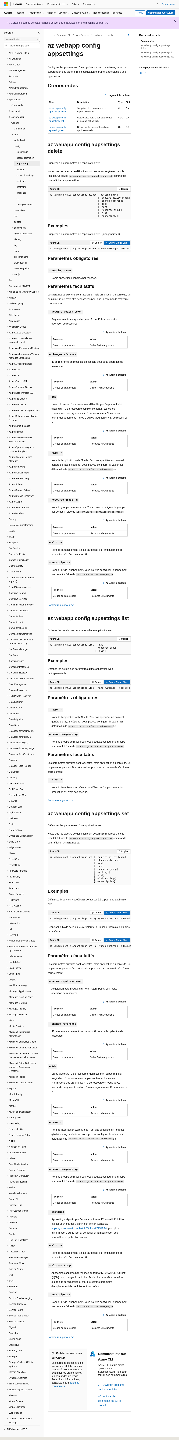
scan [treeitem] (16, 242)
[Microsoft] (6, 4)
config (110, 35)
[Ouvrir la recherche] (157, 4)
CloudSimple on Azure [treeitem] (20, 578)
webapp (98, 35)
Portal (140, 12)
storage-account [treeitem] (24, 195)
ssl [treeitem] (18, 190)
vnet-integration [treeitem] (21, 259)
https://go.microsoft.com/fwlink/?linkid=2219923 (78, 1228)
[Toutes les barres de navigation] (50, 35)
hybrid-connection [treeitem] (23, 224)
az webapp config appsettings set (157, 56)
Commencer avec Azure (160, 12)
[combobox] (22, 39)
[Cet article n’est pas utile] (145, 73)
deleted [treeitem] (17, 213)
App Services (82, 35)
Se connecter (168, 4)
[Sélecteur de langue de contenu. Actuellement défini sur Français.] (11, 1434)
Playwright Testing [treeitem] (18, 1173)
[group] (89, 248)
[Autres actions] (128, 35)
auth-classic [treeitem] (20, 131)
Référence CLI (64, 35)
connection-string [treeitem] (25, 166)
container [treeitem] (21, 172)
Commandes (147, 41)
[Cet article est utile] (141, 73)
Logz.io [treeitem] (12, 971)
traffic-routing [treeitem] (20, 254)
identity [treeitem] (17, 230)
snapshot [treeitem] (21, 184)
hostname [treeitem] (21, 178)
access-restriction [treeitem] (25, 149)
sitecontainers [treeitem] (21, 248)
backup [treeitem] (20, 160)
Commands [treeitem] (17, 96)
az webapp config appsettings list (157, 52)
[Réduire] (39, 33)
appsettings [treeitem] (23, 155)
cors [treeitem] (16, 207)
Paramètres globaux (61, 605)
